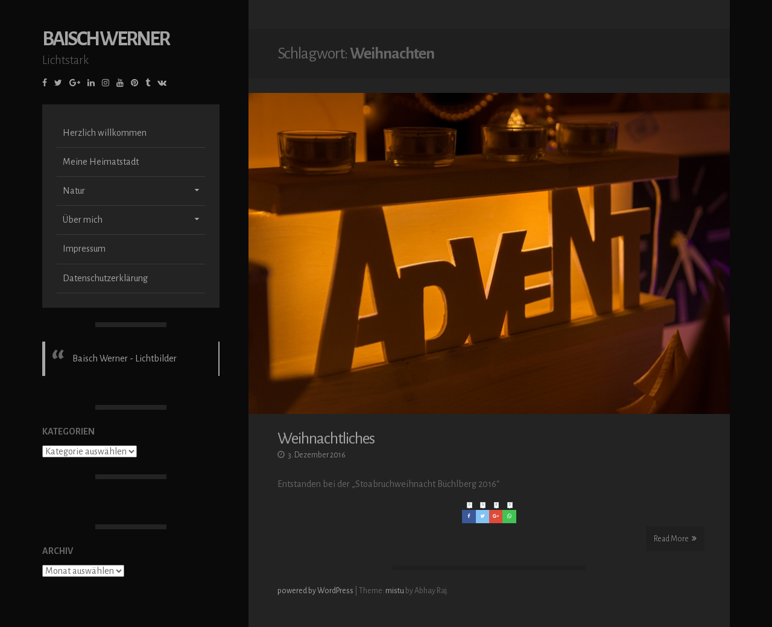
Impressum (84, 267)
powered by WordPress (316, 591)
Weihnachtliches (326, 438)
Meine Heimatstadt (101, 179)
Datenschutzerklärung (105, 296)
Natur (74, 209)
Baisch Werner (105, 56)
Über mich (83, 238)
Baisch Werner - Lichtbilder (124, 376)
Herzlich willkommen (105, 150)
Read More (675, 538)
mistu (394, 591)
